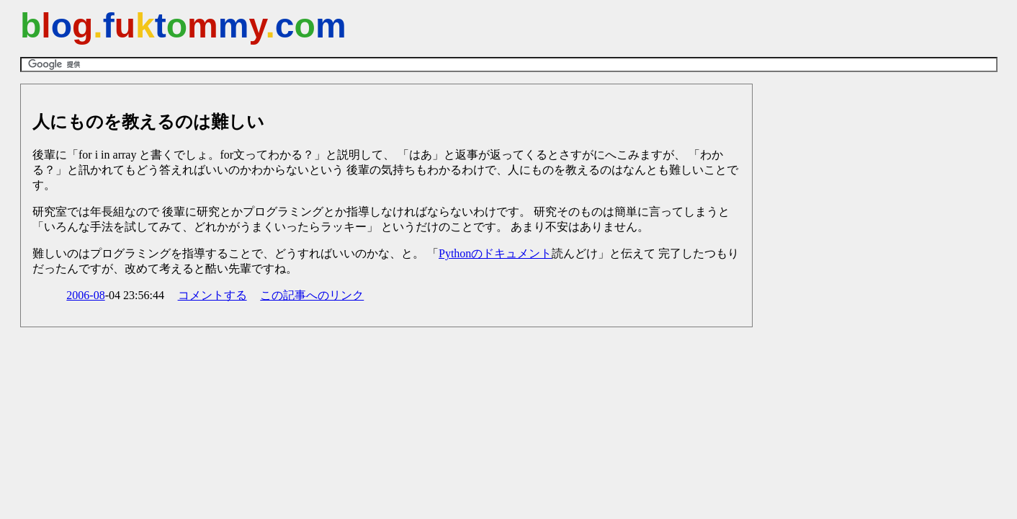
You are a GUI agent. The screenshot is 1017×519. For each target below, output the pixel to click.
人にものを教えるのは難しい (148, 121)
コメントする (212, 295)
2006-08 (85, 295)
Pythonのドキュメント (495, 253)
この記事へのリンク (312, 295)
